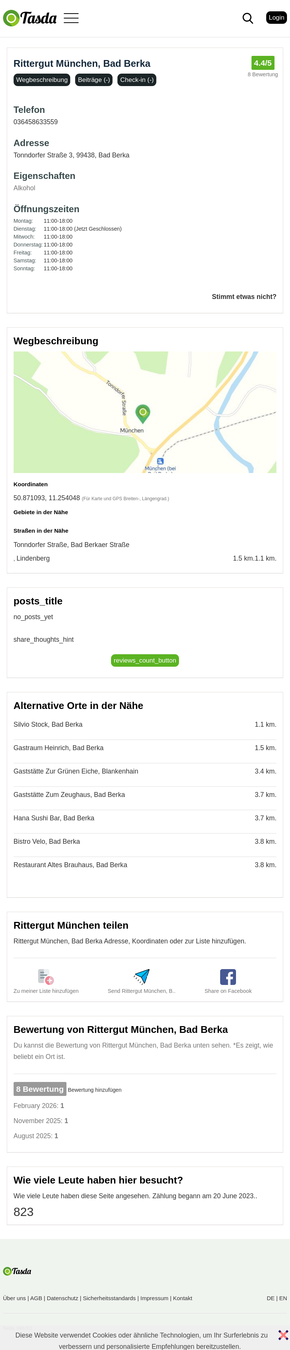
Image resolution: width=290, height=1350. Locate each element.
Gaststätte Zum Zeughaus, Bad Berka (69, 794)
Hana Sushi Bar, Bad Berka (54, 818)
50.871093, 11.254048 (47, 498)
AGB (36, 1298)
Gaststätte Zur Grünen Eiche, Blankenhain (76, 771)
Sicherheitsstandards (109, 1298)
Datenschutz (62, 1298)
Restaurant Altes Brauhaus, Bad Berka (70, 865)
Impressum (154, 1298)
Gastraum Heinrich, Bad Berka (59, 748)
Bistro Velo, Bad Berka (47, 841)
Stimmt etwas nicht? (244, 297)
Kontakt (182, 1298)
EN (283, 1298)
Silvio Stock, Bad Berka (48, 724)
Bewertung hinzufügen (95, 1090)
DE (271, 1298)
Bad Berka (114, 155)
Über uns (14, 1298)
